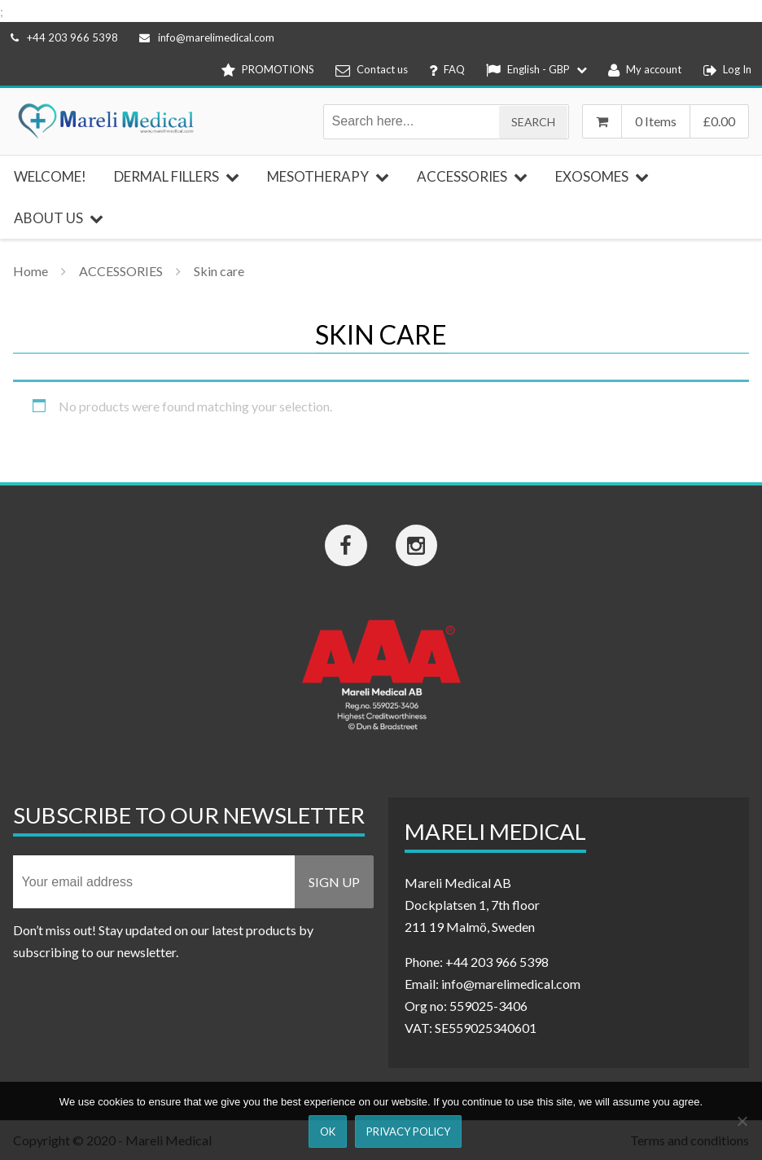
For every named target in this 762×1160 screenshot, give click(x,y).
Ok (327, 1131)
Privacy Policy (408, 1131)
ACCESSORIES (121, 271)
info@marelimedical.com (206, 37)
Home (30, 271)
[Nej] (742, 1121)
